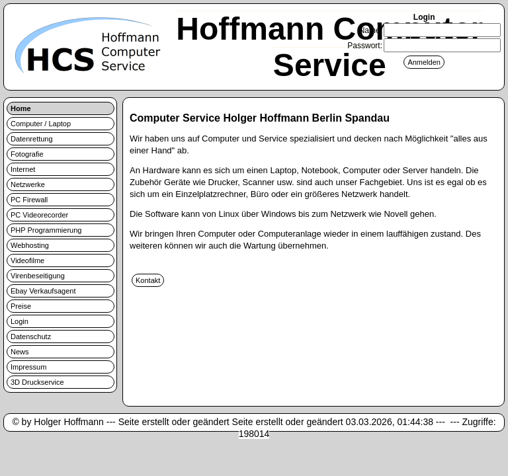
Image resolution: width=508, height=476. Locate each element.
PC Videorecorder (39, 215)
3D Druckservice (37, 382)
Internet (23, 169)
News (20, 352)
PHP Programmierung (46, 230)
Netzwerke (28, 184)
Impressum (28, 367)
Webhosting (30, 245)
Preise (21, 306)
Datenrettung (32, 139)
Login (19, 321)
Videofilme (27, 260)
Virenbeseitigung (38, 276)
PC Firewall (29, 200)
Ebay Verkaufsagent (43, 291)
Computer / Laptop (41, 124)
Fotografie (27, 154)
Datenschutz (31, 336)
